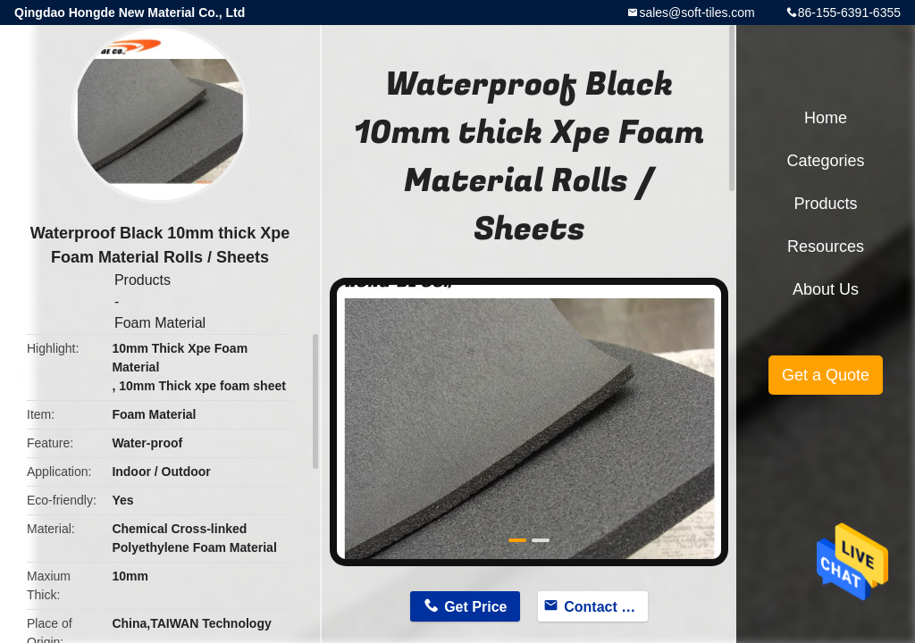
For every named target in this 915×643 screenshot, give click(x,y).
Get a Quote (825, 375)
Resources (825, 246)
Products (142, 280)
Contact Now (606, 606)
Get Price (475, 606)
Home (825, 118)
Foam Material (160, 322)
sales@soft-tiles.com (696, 12)
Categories (825, 161)
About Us (826, 289)
